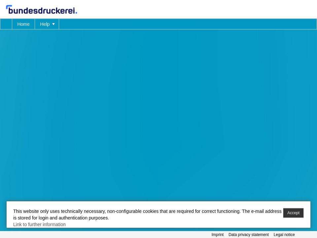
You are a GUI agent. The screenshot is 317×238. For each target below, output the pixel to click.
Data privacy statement (249, 234)
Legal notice (284, 234)
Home (23, 24)
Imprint (218, 234)
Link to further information (39, 224)
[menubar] (158, 24)
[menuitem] (6, 24)
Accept (293, 213)
